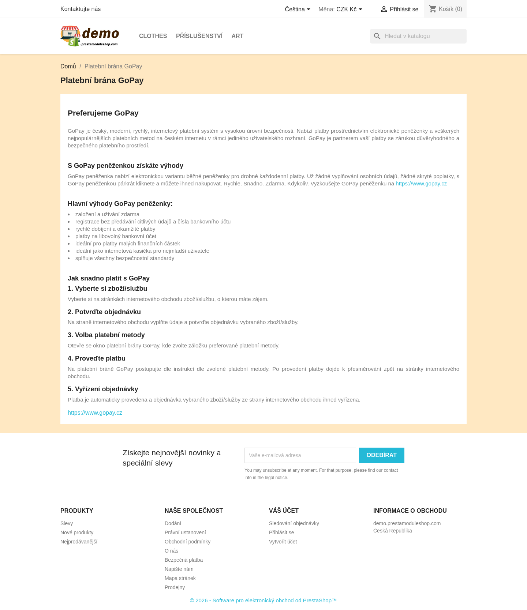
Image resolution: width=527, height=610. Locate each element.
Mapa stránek (180, 578)
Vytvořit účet (283, 542)
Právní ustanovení (185, 532)
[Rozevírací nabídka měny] (350, 9)
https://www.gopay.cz (421, 183)
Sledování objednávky (294, 523)
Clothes (153, 36)
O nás (171, 551)
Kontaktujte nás (80, 9)
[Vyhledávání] (418, 36)
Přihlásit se (281, 532)
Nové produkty (76, 532)
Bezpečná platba (184, 560)
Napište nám (179, 569)
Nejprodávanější (78, 542)
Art (238, 36)
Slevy (66, 523)
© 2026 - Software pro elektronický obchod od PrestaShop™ (263, 600)
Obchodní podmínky (187, 542)
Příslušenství (199, 36)
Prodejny (175, 587)
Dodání (173, 523)
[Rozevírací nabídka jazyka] (299, 9)
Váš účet (284, 511)
